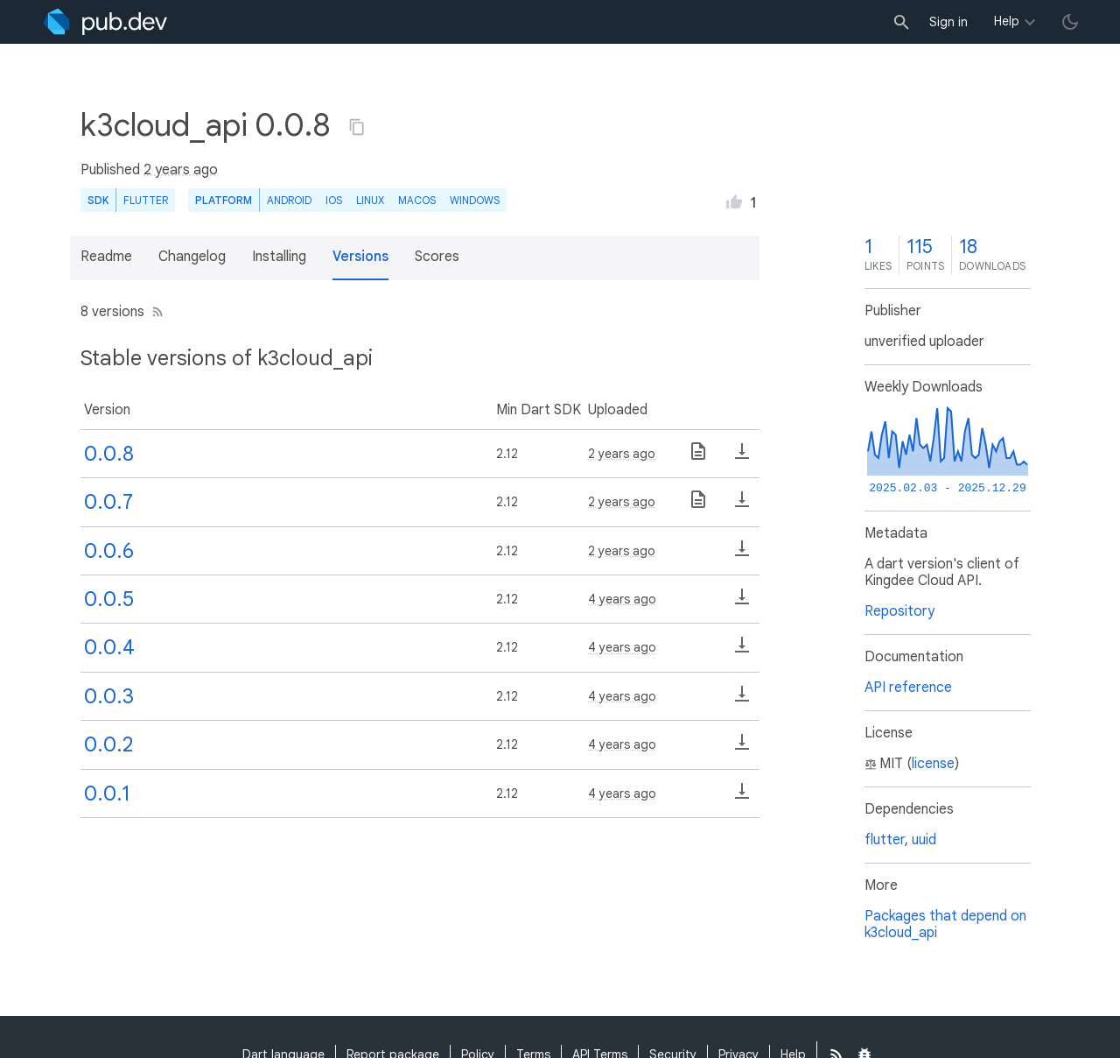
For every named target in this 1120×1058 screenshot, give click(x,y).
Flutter (145, 200)
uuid (924, 840)
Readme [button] (106, 256)
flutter (884, 840)
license (933, 763)
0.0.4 (109, 647)
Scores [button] (437, 256)
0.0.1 (107, 793)
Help (1006, 21)
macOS (417, 200)
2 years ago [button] (181, 170)
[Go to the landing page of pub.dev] (105, 22)
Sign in (948, 22)
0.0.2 (108, 744)
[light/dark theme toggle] (1070, 21)
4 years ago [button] (622, 599)
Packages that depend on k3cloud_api (945, 924)
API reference (908, 687)
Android (289, 200)
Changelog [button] (192, 256)
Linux (370, 200)
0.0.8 (109, 454)
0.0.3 (109, 696)
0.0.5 (109, 599)
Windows (475, 200)
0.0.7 (108, 502)
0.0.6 (109, 551)
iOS (334, 200)
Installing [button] (279, 256)
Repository (899, 611)
